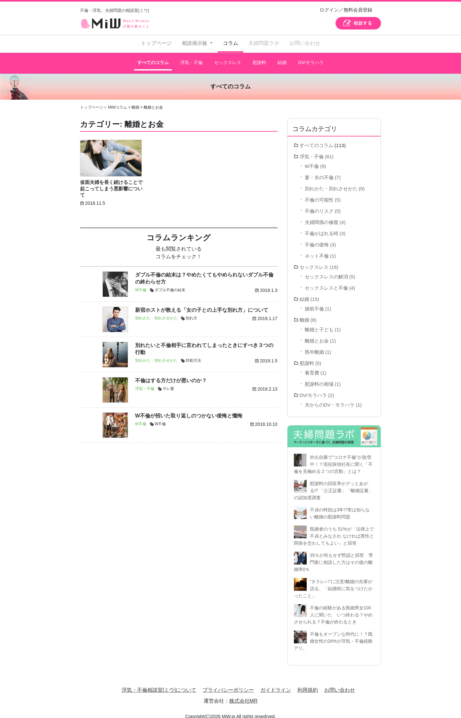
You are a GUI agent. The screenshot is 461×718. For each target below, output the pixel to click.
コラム (230, 43)
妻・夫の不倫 (319, 171)
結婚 (282, 59)
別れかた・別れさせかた (156, 311)
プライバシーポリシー (228, 683)
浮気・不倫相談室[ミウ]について (159, 683)
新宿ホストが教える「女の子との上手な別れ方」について (201, 303)
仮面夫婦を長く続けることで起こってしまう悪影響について (111, 182)
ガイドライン (275, 683)
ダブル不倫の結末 (170, 283)
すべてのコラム (153, 59)
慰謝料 (258, 59)
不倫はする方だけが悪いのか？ (171, 374)
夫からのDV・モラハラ (330, 398)
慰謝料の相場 (319, 377)
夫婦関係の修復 (321, 216)
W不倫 (140, 283)
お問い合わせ (304, 43)
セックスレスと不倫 (326, 281)
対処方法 (193, 354)
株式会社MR (243, 694)
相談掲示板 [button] (195, 43)
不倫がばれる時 (321, 227)
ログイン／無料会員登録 (345, 9)
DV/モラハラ (310, 59)
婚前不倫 (314, 302)
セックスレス (226, 59)
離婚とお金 (317, 334)
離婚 (304, 313)
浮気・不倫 (191, 59)
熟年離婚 (314, 345)
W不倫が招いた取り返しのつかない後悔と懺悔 (188, 409)
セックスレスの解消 (326, 270)
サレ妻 (168, 382)
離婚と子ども (319, 323)
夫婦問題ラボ (263, 43)
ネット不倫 (317, 249)
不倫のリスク (319, 204)
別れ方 (191, 311)
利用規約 (307, 683)
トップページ (156, 43)
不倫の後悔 (317, 238)
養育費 (312, 366)
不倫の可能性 (319, 193)
